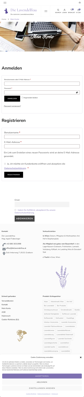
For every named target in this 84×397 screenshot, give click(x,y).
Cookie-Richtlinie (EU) (10, 319)
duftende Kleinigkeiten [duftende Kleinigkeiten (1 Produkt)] (51, 314)
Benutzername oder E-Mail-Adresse (21, 79)
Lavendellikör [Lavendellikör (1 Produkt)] (65, 351)
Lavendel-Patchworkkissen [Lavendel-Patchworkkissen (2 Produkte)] (53, 326)
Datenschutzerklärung (43, 394)
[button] (81, 357)
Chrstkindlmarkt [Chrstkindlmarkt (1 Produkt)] (66, 310)
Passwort (12, 88)
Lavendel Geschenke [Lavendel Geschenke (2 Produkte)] (65, 339)
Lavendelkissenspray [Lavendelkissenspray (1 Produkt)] (51, 351)
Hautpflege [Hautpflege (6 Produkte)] (70, 318)
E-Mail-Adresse (18, 142)
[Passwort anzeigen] (77, 92)
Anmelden (12, 99)
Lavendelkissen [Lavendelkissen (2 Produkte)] (63, 347)
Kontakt (5, 304)
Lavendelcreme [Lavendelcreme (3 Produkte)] (49, 330)
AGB (3, 312)
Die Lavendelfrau (23, 10)
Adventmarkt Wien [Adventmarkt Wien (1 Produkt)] (57, 302)
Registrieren (14, 175)
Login (64, 11)
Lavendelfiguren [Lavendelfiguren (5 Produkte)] (49, 339)
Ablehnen (42, 382)
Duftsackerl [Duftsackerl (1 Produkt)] (59, 318)
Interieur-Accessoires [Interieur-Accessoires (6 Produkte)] (51, 322)
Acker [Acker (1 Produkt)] (46, 302)
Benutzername (18, 132)
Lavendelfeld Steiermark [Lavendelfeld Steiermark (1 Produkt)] (65, 335)
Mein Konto (6, 308)
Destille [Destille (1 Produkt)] (77, 310)
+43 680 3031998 (13, 244)
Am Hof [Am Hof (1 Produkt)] (69, 302)
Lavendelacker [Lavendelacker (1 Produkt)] (70, 326)
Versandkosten (7, 301)
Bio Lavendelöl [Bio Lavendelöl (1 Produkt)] (49, 306)
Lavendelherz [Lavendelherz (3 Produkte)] (64, 343)
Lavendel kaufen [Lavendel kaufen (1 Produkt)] (49, 347)
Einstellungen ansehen (42, 388)
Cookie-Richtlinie (31, 394)
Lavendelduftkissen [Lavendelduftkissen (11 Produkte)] (63, 330)
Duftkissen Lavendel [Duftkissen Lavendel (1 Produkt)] (69, 314)
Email (17, 200)
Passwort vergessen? (12, 106)
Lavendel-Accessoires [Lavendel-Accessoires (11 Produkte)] (68, 322)
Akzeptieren (42, 376)
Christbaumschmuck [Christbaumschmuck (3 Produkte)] (51, 310)
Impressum (55, 394)
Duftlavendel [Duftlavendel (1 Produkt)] (48, 318)
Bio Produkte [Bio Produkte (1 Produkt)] (61, 306)
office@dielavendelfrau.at (16, 248)
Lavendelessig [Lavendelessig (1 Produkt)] (49, 335)
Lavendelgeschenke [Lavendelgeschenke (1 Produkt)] (50, 343)
